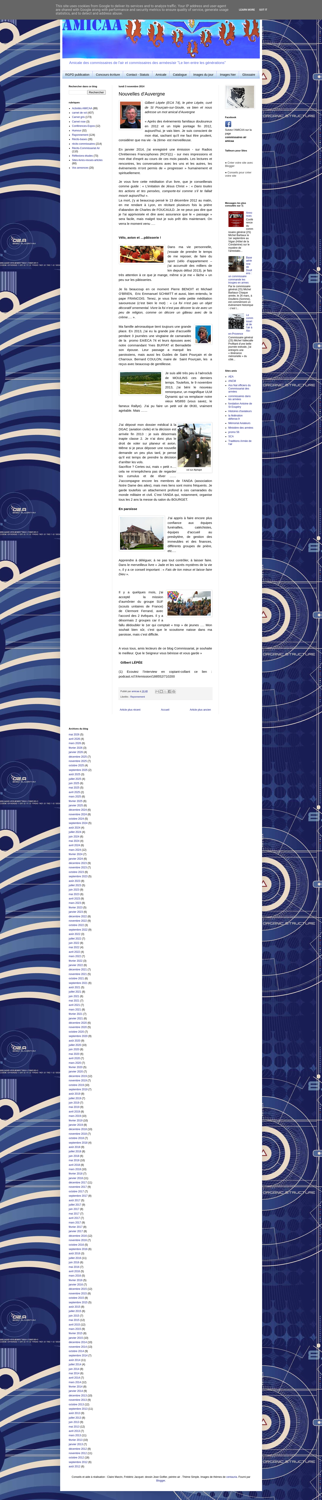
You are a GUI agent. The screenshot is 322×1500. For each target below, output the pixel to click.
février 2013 (76, 1439)
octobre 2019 (76, 1085)
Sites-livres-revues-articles (87, 160)
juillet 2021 (75, 991)
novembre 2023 (78, 867)
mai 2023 (74, 894)
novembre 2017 (78, 1186)
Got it (263, 9)
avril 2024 (74, 845)
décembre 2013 (78, 1395)
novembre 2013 (78, 1399)
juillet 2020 (75, 1045)
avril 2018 (74, 1164)
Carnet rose (79, 121)
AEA (231, 376)
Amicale (161, 74)
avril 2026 (74, 738)
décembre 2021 (78, 969)
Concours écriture (108, 74)
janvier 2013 (76, 1444)
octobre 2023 (76, 872)
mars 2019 (75, 1115)
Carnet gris (78, 117)
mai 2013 (74, 1426)
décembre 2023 (78, 863)
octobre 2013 (76, 1404)
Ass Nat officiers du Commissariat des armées (239, 388)
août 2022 (74, 934)
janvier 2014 (76, 1391)
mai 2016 (74, 1266)
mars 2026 (75, 743)
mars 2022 (75, 956)
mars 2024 (75, 849)
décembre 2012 (78, 1448)
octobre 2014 (76, 1351)
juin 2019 (74, 1102)
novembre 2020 (78, 1027)
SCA (231, 436)
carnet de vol (79, 112)
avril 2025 (74, 792)
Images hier (228, 74)
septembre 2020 (78, 1036)
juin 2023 (74, 889)
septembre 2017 (78, 1195)
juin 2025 (74, 783)
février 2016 (76, 1280)
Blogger (160, 1480)
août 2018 (74, 1147)
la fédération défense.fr (235, 417)
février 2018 (76, 1173)
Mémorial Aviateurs (239, 423)
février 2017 (76, 1226)
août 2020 (74, 1040)
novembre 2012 (78, 1453)
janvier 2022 (76, 965)
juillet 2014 (75, 1364)
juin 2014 (74, 1369)
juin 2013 (74, 1422)
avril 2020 (74, 1058)
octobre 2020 (76, 1031)
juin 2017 (74, 1209)
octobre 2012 (76, 1457)
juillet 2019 (75, 1098)
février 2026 (76, 747)
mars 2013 (75, 1435)
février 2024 (76, 854)
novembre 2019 (78, 1080)
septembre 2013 (78, 1408)
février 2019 (76, 1120)
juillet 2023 (75, 885)
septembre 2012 (78, 1462)
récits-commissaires (83, 143)
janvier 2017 (76, 1231)
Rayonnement (137, 696)
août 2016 (74, 1253)
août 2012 (74, 1466)
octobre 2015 (76, 1297)
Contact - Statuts (137, 74)
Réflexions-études (82, 155)
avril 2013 (74, 1431)
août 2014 (74, 1360)
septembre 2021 (78, 983)
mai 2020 (74, 1053)
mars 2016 (75, 1275)
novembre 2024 (78, 814)
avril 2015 (74, 1324)
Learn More (247, 9)
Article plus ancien (200, 709)
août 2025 (74, 774)
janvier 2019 (76, 1124)
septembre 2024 (78, 823)
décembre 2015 (78, 1288)
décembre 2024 (78, 809)
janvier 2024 (76, 858)
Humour (76, 130)
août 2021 (74, 987)
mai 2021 (74, 1000)
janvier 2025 (76, 805)
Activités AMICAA (82, 108)
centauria (231, 1476)
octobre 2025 (76, 765)
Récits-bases (79, 139)
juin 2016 (74, 1262)
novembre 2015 (78, 1293)
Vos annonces (80, 167)
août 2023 (74, 881)
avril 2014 (74, 1377)
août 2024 (74, 827)
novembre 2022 (78, 920)
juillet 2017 (75, 1204)
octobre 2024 (76, 818)
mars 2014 (75, 1382)
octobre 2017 (76, 1191)
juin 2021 (74, 996)
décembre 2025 (78, 756)
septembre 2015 (78, 1302)
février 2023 (76, 907)
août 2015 (74, 1306)
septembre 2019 (78, 1089)
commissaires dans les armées (239, 398)
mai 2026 (74, 734)
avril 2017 (74, 1218)
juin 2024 (74, 836)
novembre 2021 (78, 974)
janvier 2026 (76, 752)
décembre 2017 (78, 1182)
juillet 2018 (75, 1151)
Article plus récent (130, 709)
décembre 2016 (78, 1235)
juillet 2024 (75, 832)
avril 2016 (74, 1271)
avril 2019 (74, 1111)
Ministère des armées (240, 427)
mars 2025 (75, 796)
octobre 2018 (76, 1138)
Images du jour (203, 74)
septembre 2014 (78, 1355)
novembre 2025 (78, 761)
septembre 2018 (78, 1142)
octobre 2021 (76, 978)
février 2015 (76, 1333)
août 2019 (74, 1093)
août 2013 (74, 1413)
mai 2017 (74, 1213)
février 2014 (76, 1386)
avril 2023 (74, 898)
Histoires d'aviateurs (240, 411)
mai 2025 (74, 787)
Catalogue (180, 74)
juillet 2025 (75, 778)
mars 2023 (75, 902)
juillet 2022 (75, 938)
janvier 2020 (76, 1071)
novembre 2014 (78, 1346)
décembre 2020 (78, 1022)
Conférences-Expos (83, 126)
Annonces (249, 214)
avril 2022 (74, 951)
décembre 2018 (78, 1129)
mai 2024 (74, 840)
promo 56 (233, 432)
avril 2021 (74, 1005)
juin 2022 (74, 943)
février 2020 (76, 1067)
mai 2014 (74, 1373)
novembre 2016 (78, 1240)
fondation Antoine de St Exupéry (240, 405)
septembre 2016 (78, 1249)
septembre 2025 (78, 770)
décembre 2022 (78, 916)
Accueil (165, 709)
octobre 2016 (76, 1244)
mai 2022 (74, 947)
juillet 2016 (75, 1258)
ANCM (232, 381)
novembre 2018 (78, 1133)
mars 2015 (75, 1329)
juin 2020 (74, 1049)
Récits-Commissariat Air (86, 148)
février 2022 (76, 960)
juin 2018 (74, 1156)
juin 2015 (74, 1315)
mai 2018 (74, 1160)
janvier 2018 (76, 1178)
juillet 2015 (75, 1311)
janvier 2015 (76, 1337)
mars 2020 (75, 1062)
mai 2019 (74, 1107)
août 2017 (74, 1200)
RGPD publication (77, 74)
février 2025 (76, 801)
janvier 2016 (76, 1284)
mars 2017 (75, 1222)
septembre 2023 (78, 876)
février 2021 (76, 1013)
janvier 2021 (76, 1018)
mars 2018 (75, 1169)
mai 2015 (74, 1320)
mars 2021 (75, 1009)
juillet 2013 (75, 1417)
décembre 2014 (78, 1342)
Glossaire (248, 74)
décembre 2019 (78, 1076)
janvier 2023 (76, 911)
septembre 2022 (78, 929)
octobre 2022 (76, 925)
